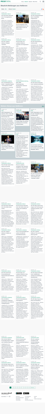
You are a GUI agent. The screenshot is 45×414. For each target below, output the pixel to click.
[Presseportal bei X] (8, 398)
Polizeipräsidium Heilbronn (6, 13)
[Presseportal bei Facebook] (6, 398)
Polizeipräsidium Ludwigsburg (6, 82)
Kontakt (35, 398)
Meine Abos (35, 1)
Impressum (18, 398)
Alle (43, 107)
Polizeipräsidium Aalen (20, 164)
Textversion (27, 399)
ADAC (17, 135)
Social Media (18, 402)
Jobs (35, 399)
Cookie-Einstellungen (38, 401)
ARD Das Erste (33, 135)
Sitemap (26, 401)
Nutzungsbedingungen (20, 399)
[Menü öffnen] (43, 1)
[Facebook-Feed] (41, 9)
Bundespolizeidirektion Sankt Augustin (23, 82)
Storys (22, 1)
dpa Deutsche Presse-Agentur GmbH (8, 135)
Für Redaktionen (28, 398)
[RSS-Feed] (43, 9)
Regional (30, 1)
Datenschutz (18, 401)
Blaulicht (26, 1)
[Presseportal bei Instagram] (9, 398)
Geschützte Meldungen (29, 402)
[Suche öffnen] (40, 1)
